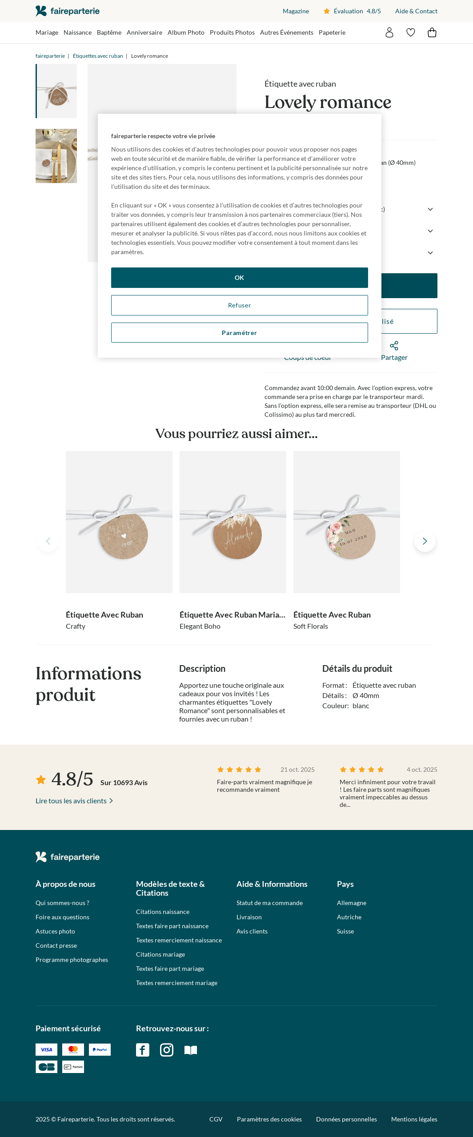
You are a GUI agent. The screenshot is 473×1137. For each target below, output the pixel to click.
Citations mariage (160, 954)
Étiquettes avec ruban (98, 55)
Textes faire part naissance (172, 926)
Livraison (249, 917)
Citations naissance (162, 911)
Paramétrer (239, 332)
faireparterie (68, 10)
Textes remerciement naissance (179, 940)
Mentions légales (414, 1119)
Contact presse (56, 945)
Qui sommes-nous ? (62, 902)
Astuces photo (55, 931)
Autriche (349, 917)
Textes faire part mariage (170, 968)
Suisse (345, 931)
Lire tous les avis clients (71, 800)
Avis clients (252, 931)
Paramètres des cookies (269, 1119)
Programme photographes (72, 959)
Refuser (240, 305)
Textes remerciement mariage (176, 982)
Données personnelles (346, 1119)
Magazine (296, 11)
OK (240, 277)
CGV (216, 1119)
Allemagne (351, 902)
